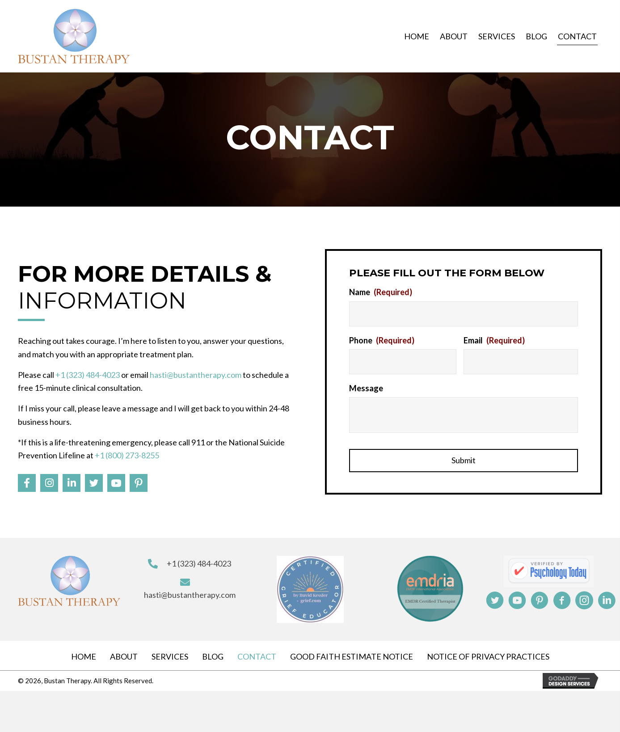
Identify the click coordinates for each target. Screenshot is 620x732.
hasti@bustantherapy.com (195, 373)
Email (494, 338)
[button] (27, 481)
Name (380, 292)
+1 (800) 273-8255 (127, 453)
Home (83, 653)
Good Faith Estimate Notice (351, 653)
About (124, 653)
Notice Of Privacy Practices (488, 653)
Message (366, 384)
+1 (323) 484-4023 (87, 373)
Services (170, 653)
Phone (381, 338)
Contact (256, 653)
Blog (213, 653)
